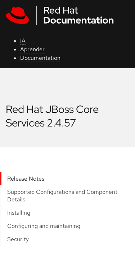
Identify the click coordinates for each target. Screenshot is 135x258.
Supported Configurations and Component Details (62, 195)
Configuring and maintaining (43, 226)
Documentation (40, 58)
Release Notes (25, 178)
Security (18, 239)
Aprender (32, 49)
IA (23, 40)
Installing (18, 212)
